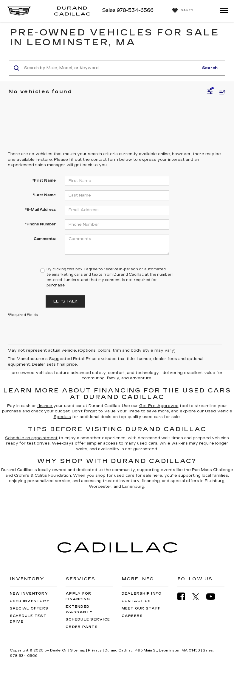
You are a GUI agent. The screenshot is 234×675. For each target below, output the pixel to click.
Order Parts (82, 627)
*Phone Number (40, 224)
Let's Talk (65, 301)
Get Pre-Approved (159, 405)
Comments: (45, 239)
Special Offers (29, 608)
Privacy (95, 650)
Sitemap (77, 650)
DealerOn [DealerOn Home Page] (58, 650)
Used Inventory (30, 601)
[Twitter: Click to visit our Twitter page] (198, 597)
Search (210, 68)
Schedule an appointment (31, 438)
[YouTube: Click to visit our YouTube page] (213, 596)
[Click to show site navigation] (222, 11)
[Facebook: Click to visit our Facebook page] (184, 596)
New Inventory (29, 594)
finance (45, 405)
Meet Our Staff (141, 608)
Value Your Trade (122, 411)
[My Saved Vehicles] (182, 11)
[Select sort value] (221, 92)
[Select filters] (210, 92)
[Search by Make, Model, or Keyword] (111, 68)
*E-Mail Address (40, 210)
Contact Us (136, 601)
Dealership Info (142, 594)
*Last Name (44, 195)
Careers (132, 616)
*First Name (44, 180)
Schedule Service (88, 619)
